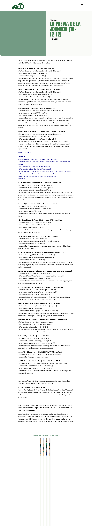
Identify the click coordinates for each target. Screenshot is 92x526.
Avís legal (31, 514)
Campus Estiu (35, 498)
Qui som (11, 496)
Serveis (46, 496)
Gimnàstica (21, 505)
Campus (34, 496)
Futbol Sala (15, 441)
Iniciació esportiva (22, 498)
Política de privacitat (34, 512)
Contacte (21, 512)
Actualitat (12, 512)
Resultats (21, 441)
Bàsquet (20, 503)
